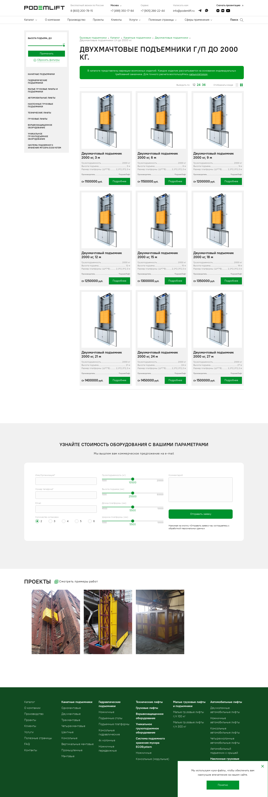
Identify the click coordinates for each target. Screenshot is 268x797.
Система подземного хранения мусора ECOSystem (44, 146)
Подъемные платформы (114, 724)
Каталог (29, 19)
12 (194, 85)
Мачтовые (67, 756)
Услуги (133, 19)
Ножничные (106, 712)
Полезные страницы (161, 19)
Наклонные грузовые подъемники (40, 105)
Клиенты (116, 19)
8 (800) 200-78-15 (82, 10)
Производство (76, 19)
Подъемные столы (110, 718)
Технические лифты (39, 113)
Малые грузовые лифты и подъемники (43, 90)
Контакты (30, 750)
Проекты (98, 19)
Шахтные (67, 732)
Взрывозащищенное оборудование (40, 126)
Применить (46, 53)
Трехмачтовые (70, 720)
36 (204, 85)
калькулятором (198, 74)
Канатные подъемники (41, 74)
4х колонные (107, 740)
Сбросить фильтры (48, 59)
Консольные (69, 738)
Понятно (223, 785)
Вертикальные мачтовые (77, 744)
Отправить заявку (200, 514)
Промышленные (71, 750)
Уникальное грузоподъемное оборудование (38, 136)
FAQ (27, 744)
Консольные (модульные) (152, 759)
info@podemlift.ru (184, 10)
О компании (52, 19)
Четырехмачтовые (73, 726)
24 (198, 85)
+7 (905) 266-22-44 (153, 10)
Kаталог (29, 702)
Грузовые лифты (37, 119)
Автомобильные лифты (41, 98)
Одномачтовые (71, 708)
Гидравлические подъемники (37, 81)
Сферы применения (197, 19)
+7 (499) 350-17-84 (122, 10)
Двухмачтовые (71, 714)
